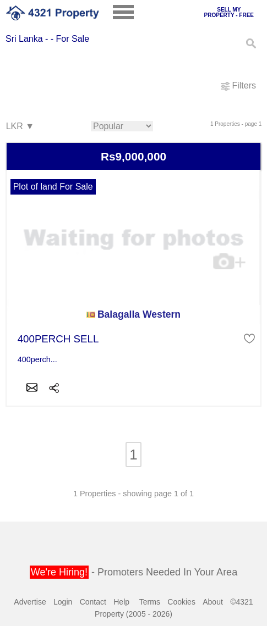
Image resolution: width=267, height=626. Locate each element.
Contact (93, 601)
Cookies (181, 601)
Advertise (30, 601)
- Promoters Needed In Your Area (133, 572)
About (213, 601)
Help (121, 601)
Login (62, 601)
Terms (149, 601)
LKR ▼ (20, 126)
